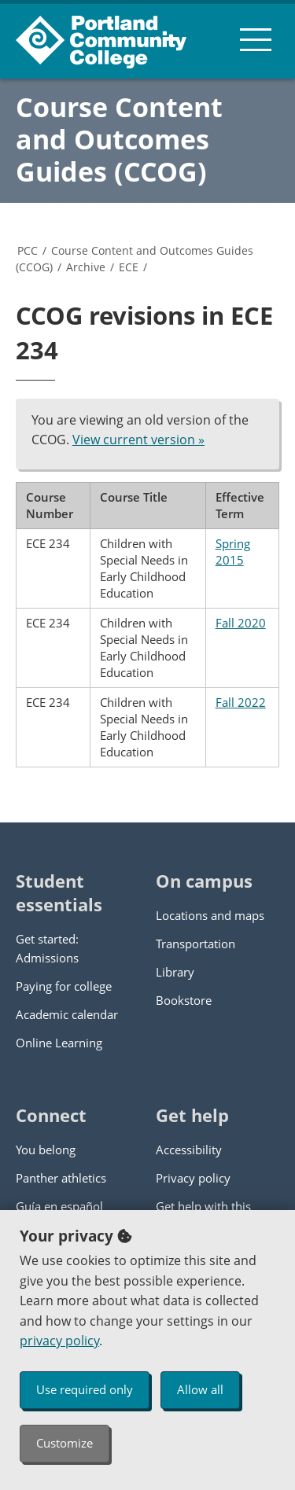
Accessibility (189, 1149)
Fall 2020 (241, 623)
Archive (85, 266)
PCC (27, 250)
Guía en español (59, 1206)
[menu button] (255, 39)
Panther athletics (61, 1178)
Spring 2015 (233, 551)
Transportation (195, 943)
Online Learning (59, 1042)
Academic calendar (67, 1014)
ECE (128, 266)
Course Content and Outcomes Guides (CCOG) (119, 139)
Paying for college (64, 986)
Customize (64, 1443)
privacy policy (59, 1340)
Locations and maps (210, 915)
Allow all (200, 1389)
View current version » (138, 439)
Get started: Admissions (47, 948)
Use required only (84, 1389)
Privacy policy (193, 1178)
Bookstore (184, 1000)
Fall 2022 (241, 702)
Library (175, 972)
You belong (46, 1149)
